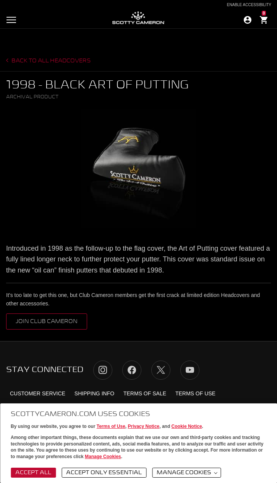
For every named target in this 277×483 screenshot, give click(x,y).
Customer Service (37, 393)
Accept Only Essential (104, 472)
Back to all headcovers (50, 61)
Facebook (131, 370)
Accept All (33, 472)
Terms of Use (111, 426)
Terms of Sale (144, 393)
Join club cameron (47, 321)
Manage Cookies (103, 456)
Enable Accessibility (249, 5)
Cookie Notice (187, 426)
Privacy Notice (144, 426)
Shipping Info (94, 393)
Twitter (160, 370)
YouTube (189, 370)
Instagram (102, 370)
